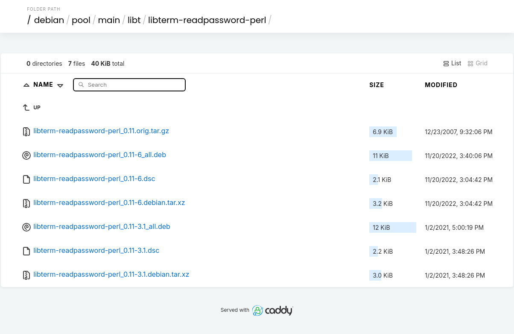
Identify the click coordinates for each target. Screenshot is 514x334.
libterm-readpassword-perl (207, 20)
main (109, 20)
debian (49, 20)
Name (50, 84)
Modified (441, 84)
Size (376, 84)
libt (134, 20)
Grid (477, 63)
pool (81, 20)
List (452, 63)
